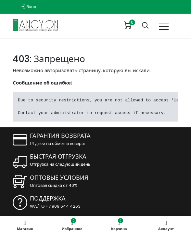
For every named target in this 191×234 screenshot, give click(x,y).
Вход (28, 7)
